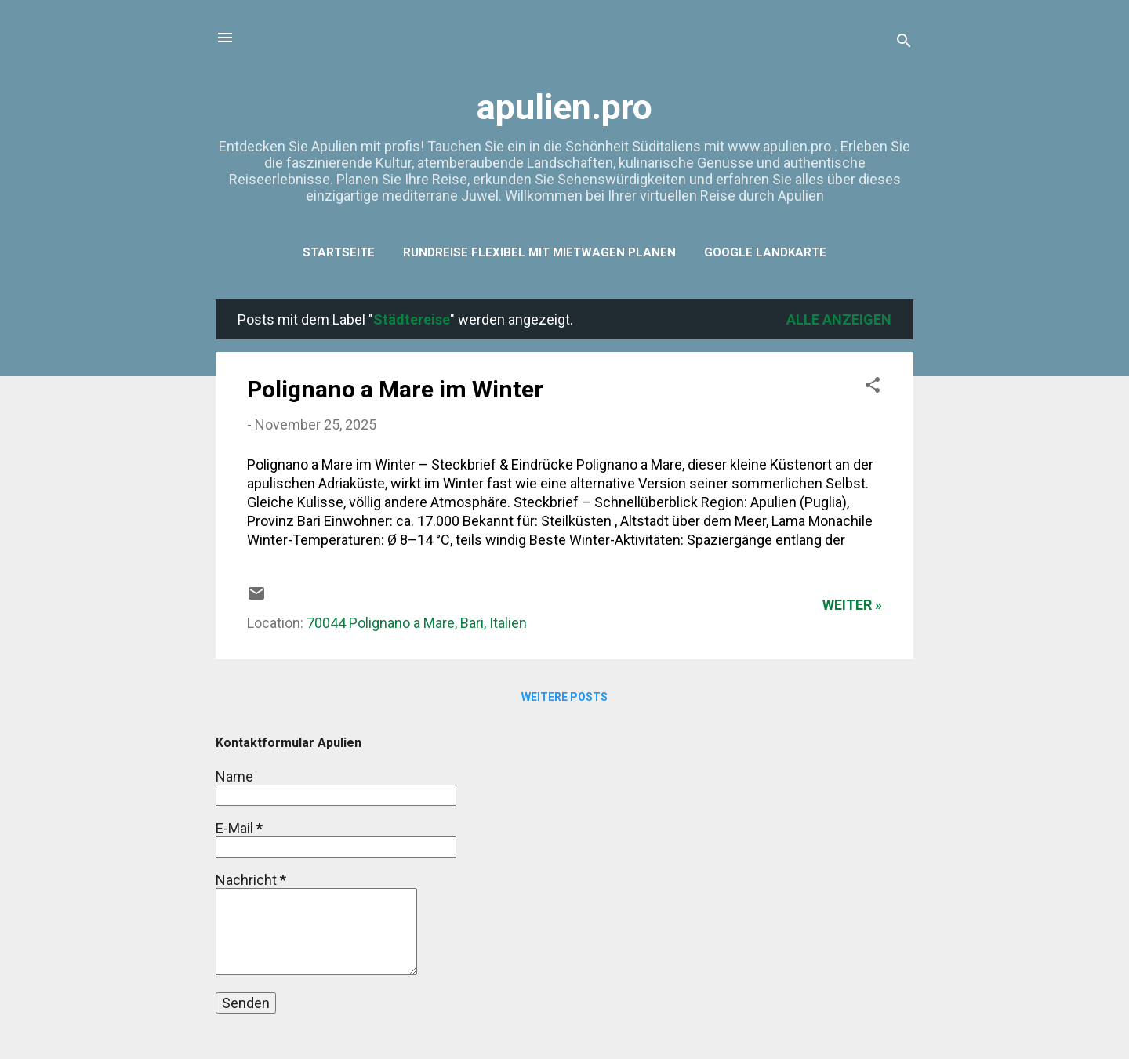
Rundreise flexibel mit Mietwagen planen (539, 252)
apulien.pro (564, 107)
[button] (872, 387)
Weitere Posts (564, 697)
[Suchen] (904, 43)
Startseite (339, 252)
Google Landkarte (765, 252)
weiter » (852, 605)
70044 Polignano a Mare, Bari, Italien (417, 623)
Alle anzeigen (838, 319)
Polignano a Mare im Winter (395, 389)
